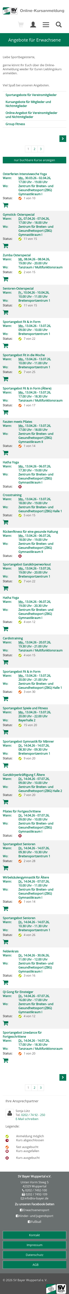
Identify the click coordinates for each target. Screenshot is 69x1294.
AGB (35, 1265)
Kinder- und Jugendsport (34, 1216)
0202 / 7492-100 (36, 1190)
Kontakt (34, 1235)
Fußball (34, 1222)
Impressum (35, 1245)
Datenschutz (34, 1255)
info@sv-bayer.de (36, 1198)
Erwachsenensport (34, 1210)
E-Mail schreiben (27, 1119)
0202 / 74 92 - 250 (33, 1115)
